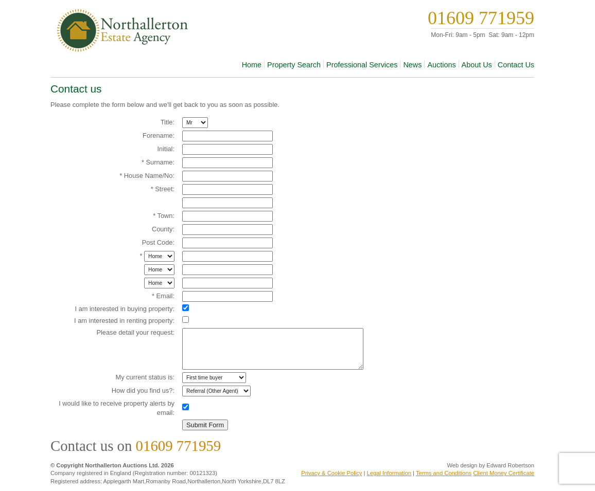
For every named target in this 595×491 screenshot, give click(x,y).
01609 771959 (481, 18)
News (412, 65)
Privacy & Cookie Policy (331, 473)
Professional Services (361, 65)
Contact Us (516, 65)
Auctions (441, 65)
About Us (477, 65)
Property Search (294, 65)
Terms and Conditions (443, 473)
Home (251, 65)
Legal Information (389, 473)
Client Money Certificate (503, 473)
